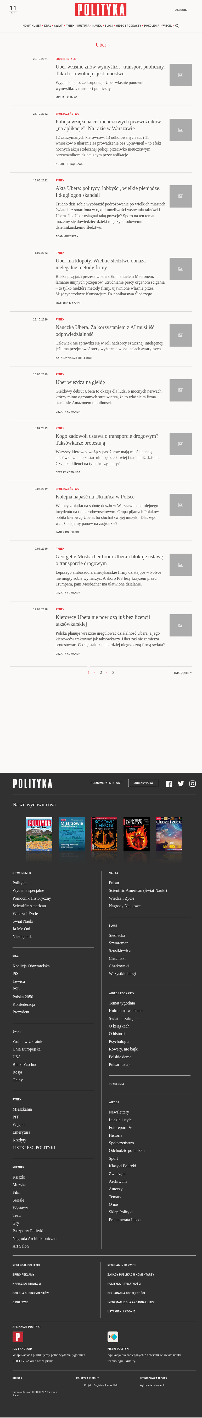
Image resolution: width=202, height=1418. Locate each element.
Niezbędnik (22, 937)
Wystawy (20, 1208)
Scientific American (29, 906)
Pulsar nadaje (120, 1065)
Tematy (115, 1197)
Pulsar (114, 883)
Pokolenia (152, 26)
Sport (113, 1158)
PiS (15, 974)
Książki (19, 1177)
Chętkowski (119, 966)
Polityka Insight (87, 1378)
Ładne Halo (111, 1385)
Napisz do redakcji (27, 1284)
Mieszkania (22, 1109)
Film (16, 1193)
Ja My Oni (21, 929)
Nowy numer (32, 26)
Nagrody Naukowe (125, 906)
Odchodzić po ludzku (127, 1151)
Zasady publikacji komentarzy (131, 1274)
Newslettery (119, 1112)
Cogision (99, 1385)
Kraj (47, 26)
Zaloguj (181, 10)
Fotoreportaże (120, 1128)
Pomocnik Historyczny (32, 898)
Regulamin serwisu (122, 1265)
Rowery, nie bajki (123, 1049)
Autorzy (115, 1189)
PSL (16, 989)
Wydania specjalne (28, 891)
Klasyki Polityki (122, 1166)
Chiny (18, 1080)
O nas (114, 1204)
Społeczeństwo (121, 1143)
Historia (115, 1135)
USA (17, 1057)
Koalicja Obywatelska (31, 966)
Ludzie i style (120, 1120)
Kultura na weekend (126, 1011)
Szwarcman (118, 943)
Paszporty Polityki (28, 1231)
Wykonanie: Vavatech (152, 1385)
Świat (58, 26)
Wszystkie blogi (122, 974)
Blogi (109, 26)
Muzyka (19, 1185)
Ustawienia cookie (121, 1312)
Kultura (83, 26)
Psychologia (119, 1042)
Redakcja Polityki (26, 1265)
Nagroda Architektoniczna (35, 1239)
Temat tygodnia (122, 1003)
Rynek (70, 26)
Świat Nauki (23, 921)
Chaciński (117, 958)
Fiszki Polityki (118, 1349)
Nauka (97, 26)
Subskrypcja (143, 783)
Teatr (17, 1216)
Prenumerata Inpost (106, 783)
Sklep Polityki (121, 1212)
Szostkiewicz (120, 951)
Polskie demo (120, 1057)
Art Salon (21, 1246)
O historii (117, 1034)
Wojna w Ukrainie (28, 1042)
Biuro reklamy (24, 1274)
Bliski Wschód (25, 1065)
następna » (183, 672)
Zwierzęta (117, 1174)
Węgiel (19, 1125)
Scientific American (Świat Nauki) (138, 891)
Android (26, 1349)
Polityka (19, 883)
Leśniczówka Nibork (153, 1378)
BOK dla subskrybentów (31, 1293)
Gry (16, 1223)
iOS (15, 1349)
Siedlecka (117, 935)
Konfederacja (24, 1004)
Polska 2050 (23, 997)
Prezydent (21, 1012)
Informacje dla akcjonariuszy (131, 1302)
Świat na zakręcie (123, 1019)
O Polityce (20, 1302)
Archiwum (118, 1181)
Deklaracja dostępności (126, 1293)
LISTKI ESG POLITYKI (34, 1148)
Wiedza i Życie (25, 914)
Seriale (18, 1200)
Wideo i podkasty (128, 26)
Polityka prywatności (124, 1284)
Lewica (19, 981)
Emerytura (21, 1132)
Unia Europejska (27, 1049)
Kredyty (19, 1140)
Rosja (17, 1072)
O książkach (119, 1026)
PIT (16, 1117)
